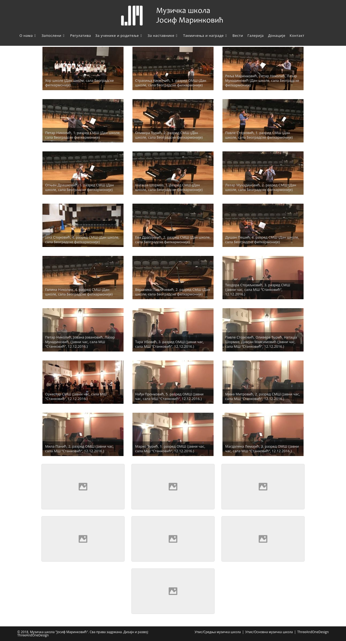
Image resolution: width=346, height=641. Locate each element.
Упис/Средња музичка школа (218, 632)
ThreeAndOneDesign (313, 632)
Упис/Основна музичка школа (269, 632)
